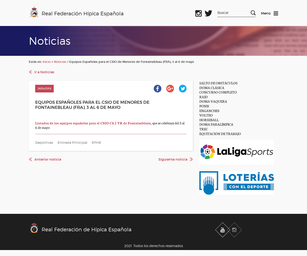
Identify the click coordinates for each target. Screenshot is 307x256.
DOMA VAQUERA (213, 101)
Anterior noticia (47, 159)
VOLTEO (206, 114)
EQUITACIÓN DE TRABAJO (220, 133)
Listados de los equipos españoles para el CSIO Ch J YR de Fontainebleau (93, 122)
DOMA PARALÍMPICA (216, 124)
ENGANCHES (209, 110)
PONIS (204, 105)
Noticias (60, 62)
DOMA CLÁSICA (211, 87)
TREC (203, 128)
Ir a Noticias (44, 72)
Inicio (47, 62)
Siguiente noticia (172, 159)
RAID (203, 96)
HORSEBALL (209, 119)
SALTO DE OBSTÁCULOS (218, 82)
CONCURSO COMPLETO (218, 91)
